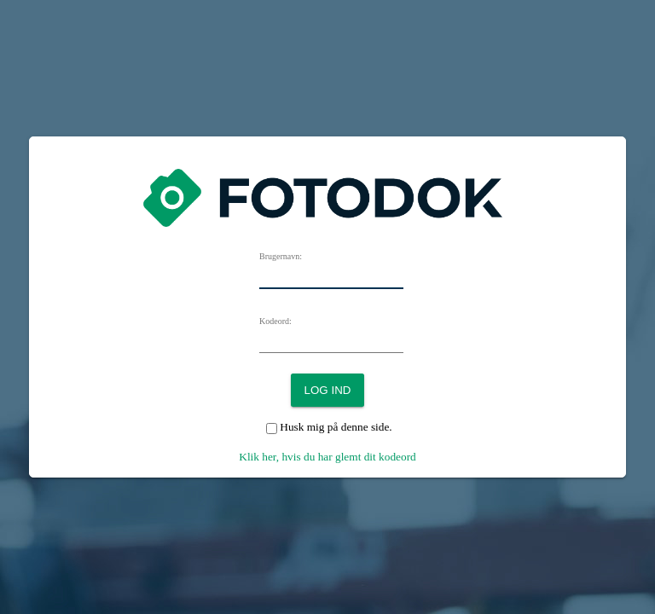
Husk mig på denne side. (335, 426)
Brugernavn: (280, 256)
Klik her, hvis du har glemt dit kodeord (327, 456)
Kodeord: (275, 321)
